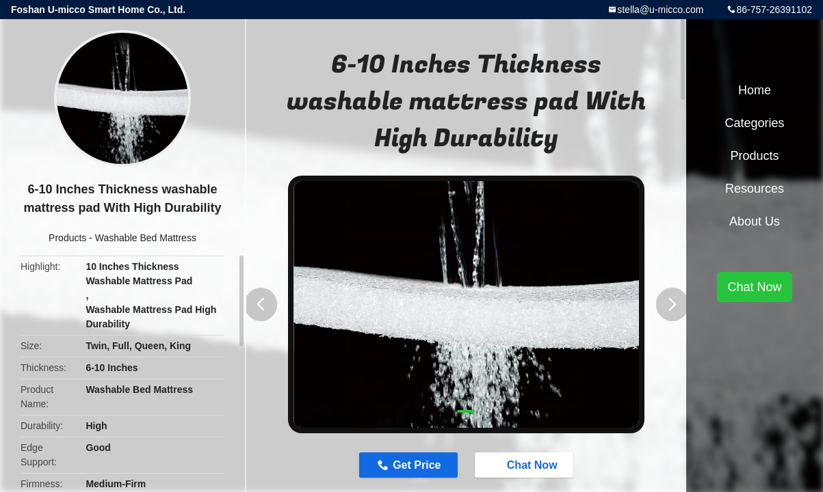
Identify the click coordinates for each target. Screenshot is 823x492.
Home (754, 90)
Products (67, 237)
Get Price (417, 465)
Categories (754, 123)
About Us (754, 221)
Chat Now (525, 465)
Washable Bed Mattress (145, 237)
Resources (754, 188)
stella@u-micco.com (660, 9)
